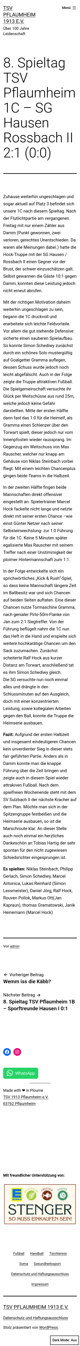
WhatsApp (25, 1073)
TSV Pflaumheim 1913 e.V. (19, 14)
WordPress (48, 1327)
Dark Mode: (64, 1340)
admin (14, 946)
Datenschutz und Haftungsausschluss (35, 1318)
